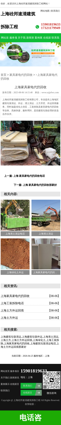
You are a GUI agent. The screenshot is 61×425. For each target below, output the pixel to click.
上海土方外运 (30, 318)
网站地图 (44, 11)
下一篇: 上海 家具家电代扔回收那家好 (35, 185)
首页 (3, 74)
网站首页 (5, 39)
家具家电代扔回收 (21, 74)
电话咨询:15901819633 (30, 419)
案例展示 (38, 39)
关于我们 (22, 39)
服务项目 (13, 39)
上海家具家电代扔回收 (30, 296)
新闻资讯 (30, 39)
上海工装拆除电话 (30, 303)
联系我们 (55, 11)
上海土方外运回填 (30, 310)
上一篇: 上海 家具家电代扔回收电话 (24, 176)
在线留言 (47, 39)
